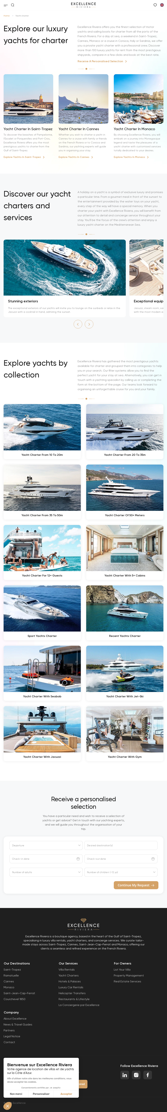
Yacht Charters (69, 975)
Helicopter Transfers (72, 993)
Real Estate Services (127, 981)
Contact (9, 1042)
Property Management (129, 975)
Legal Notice (12, 1036)
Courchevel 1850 (14, 999)
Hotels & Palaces (70, 981)
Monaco (9, 987)
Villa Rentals (67, 969)
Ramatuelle (11, 975)
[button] (78, 324)
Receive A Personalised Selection (100, 61)
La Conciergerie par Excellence (79, 1005)
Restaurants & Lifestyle (74, 999)
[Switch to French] (161, 4)
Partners (9, 1030)
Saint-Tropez (12, 969)
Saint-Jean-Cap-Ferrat (19, 993)
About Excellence (15, 1018)
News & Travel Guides (18, 1024)
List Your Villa (122, 969)
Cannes (9, 981)
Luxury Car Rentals (71, 987)
